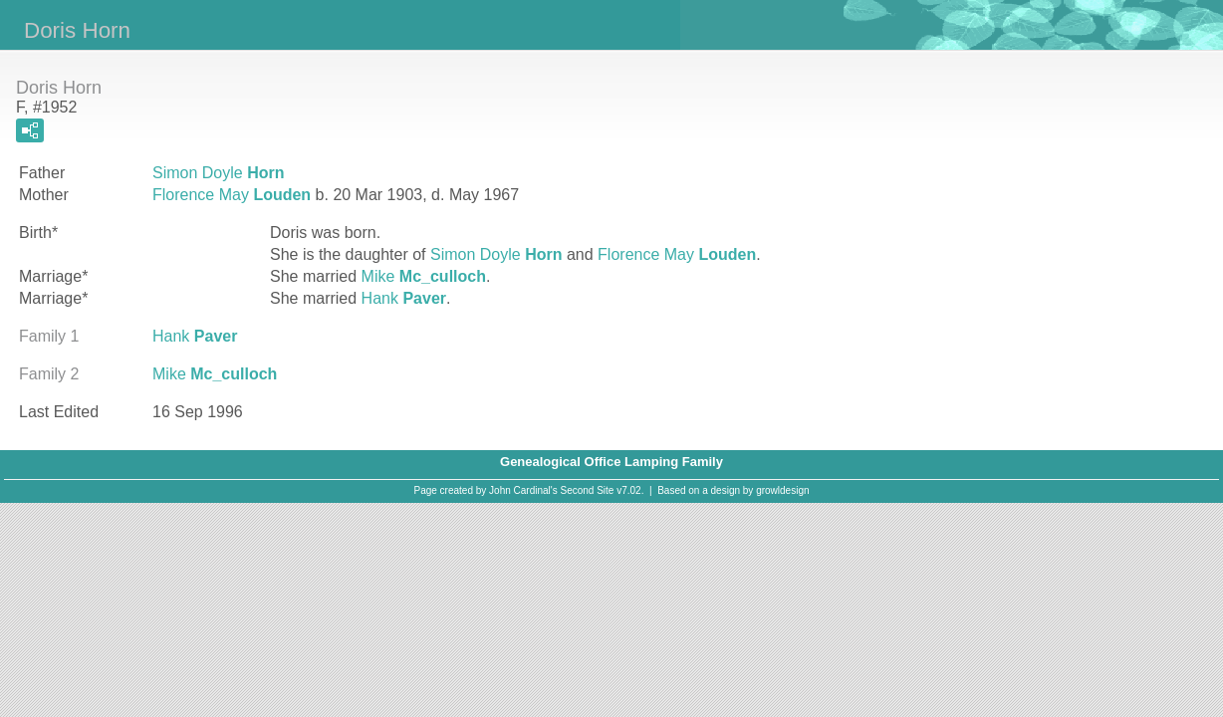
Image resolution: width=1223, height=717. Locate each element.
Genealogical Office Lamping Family (611, 461)
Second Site (587, 490)
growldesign (782, 490)
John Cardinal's (523, 490)
